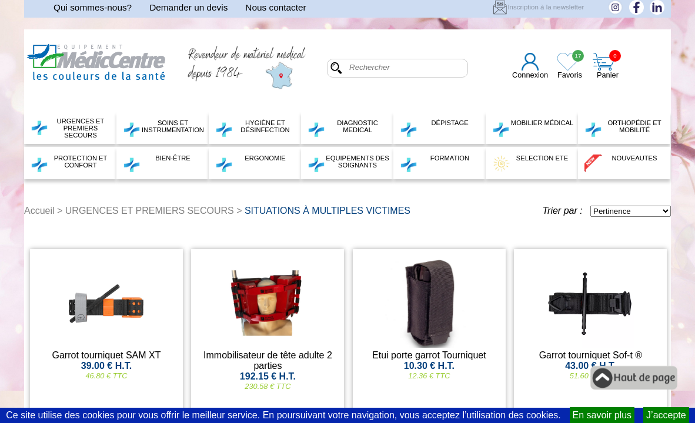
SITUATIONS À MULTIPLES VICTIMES (327, 211)
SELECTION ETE (530, 163)
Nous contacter (275, 7)
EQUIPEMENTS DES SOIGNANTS (348, 163)
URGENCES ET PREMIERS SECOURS (67, 128)
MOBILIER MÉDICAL (532, 128)
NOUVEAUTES (620, 163)
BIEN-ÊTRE (157, 163)
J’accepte (666, 415)
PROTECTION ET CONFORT (69, 163)
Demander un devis (188, 7)
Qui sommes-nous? (93, 7)
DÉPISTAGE (434, 128)
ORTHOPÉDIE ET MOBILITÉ (622, 128)
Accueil (39, 211)
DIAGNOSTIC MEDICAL (343, 128)
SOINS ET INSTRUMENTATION (163, 128)
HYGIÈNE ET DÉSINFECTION (252, 128)
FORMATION (434, 163)
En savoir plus (602, 415)
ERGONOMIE (250, 163)
